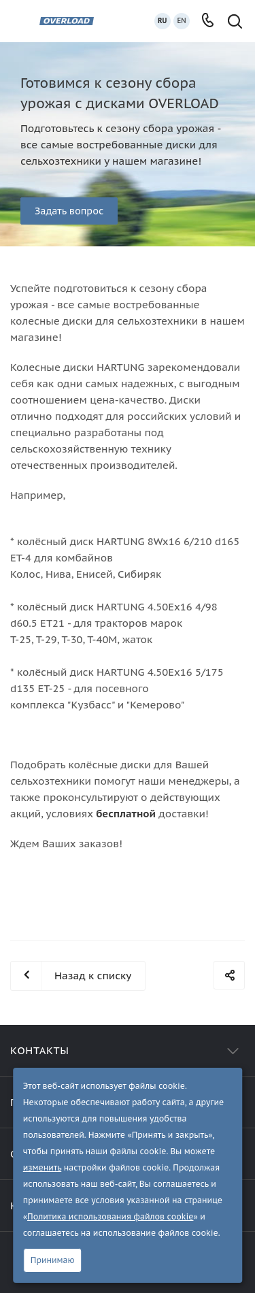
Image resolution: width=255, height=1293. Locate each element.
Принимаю (53, 1260)
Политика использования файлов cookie (110, 1216)
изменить (42, 1167)
